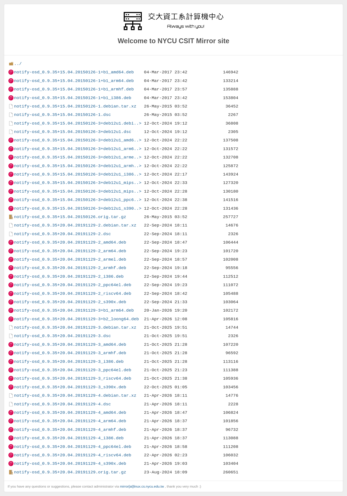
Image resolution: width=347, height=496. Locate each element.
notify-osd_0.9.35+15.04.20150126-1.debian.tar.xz (75, 106)
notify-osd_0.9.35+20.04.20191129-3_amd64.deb (70, 345)
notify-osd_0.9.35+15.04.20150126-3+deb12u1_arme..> (77, 157)
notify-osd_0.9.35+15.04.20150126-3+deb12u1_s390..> (77, 208)
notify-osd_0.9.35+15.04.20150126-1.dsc (62, 115)
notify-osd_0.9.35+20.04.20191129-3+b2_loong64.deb (76, 319)
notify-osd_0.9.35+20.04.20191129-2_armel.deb (70, 259)
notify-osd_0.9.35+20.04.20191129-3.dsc (62, 336)
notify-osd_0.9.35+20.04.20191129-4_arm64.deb (70, 421)
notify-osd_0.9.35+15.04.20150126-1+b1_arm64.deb (74, 81)
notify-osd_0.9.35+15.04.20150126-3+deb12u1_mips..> (77, 183)
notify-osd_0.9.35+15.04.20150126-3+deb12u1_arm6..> (77, 149)
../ (18, 64)
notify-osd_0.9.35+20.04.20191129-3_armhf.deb (70, 353)
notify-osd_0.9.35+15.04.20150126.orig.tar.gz (70, 217)
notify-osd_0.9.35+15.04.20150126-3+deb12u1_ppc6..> (77, 200)
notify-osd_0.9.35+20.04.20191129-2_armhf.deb (70, 268)
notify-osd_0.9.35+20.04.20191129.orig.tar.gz (70, 472)
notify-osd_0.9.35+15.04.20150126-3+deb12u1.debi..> (77, 123)
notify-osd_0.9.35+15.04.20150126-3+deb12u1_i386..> (77, 174)
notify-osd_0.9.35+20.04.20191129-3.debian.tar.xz (75, 327)
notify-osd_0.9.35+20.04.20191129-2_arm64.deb (70, 251)
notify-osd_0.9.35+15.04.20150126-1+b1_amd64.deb (74, 72)
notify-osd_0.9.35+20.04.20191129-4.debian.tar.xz (75, 395)
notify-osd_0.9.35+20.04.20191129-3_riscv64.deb (72, 378)
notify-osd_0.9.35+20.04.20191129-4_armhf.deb (70, 430)
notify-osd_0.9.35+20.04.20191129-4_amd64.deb (70, 413)
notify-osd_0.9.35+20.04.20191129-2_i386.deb (68, 276)
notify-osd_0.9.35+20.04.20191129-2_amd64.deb (70, 242)
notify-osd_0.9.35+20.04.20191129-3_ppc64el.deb (72, 370)
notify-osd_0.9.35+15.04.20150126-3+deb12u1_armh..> (77, 166)
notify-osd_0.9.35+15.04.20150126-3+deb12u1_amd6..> (77, 140)
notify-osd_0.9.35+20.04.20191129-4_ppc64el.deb (72, 447)
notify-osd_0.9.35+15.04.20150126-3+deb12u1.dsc (72, 132)
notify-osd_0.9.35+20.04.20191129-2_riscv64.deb (72, 294)
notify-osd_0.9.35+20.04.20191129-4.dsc (62, 404)
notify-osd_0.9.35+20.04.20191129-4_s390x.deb (70, 464)
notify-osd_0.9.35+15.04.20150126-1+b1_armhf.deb (74, 89)
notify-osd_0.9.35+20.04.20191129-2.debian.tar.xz (75, 225)
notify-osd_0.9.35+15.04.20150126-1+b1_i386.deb (72, 98)
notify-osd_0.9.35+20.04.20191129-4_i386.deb (68, 438)
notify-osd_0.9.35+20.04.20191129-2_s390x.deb (70, 302)
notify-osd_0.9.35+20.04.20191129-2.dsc (62, 234)
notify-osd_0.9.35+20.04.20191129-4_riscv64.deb (72, 455)
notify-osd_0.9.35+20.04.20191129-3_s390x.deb (70, 387)
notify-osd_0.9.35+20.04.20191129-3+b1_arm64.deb (74, 310)
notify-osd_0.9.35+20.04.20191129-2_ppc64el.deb (72, 285)
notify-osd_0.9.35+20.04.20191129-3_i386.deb (68, 362)
